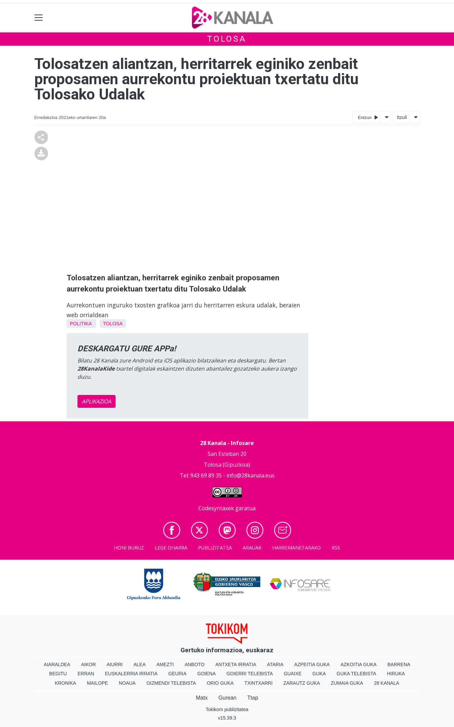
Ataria (275, 664)
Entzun (368, 117)
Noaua (127, 683)
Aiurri (115, 664)
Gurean (227, 698)
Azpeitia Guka (312, 664)
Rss (336, 547)
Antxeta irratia (235, 664)
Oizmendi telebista (171, 683)
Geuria (177, 673)
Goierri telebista (249, 673)
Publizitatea (215, 547)
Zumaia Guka (347, 683)
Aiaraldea (57, 664)
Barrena (398, 664)
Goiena (206, 673)
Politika (81, 323)
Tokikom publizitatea (227, 709)
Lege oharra (171, 547)
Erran (85, 673)
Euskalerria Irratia (131, 673)
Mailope (97, 683)
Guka (319, 673)
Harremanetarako (296, 547)
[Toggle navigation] (38, 18)
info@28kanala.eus (250, 475)
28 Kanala (386, 683)
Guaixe (293, 673)
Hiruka (396, 673)
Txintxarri (258, 683)
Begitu (58, 673)
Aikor (88, 664)
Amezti (165, 664)
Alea (140, 664)
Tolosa (227, 39)
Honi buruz (129, 547)
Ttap (252, 698)
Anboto (195, 664)
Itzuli (402, 117)
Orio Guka (220, 683)
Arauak (252, 547)
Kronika (65, 683)
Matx (202, 698)
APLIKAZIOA (96, 401)
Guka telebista (356, 673)
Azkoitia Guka (358, 664)
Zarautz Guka (301, 683)
